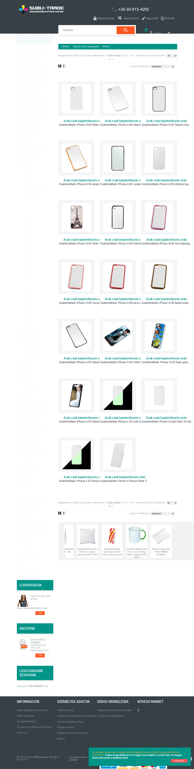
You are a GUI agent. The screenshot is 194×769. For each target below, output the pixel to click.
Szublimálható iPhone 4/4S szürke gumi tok (125, 182)
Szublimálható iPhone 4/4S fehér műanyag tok (84, 122)
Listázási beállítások (139, 64)
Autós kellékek (28, 440)
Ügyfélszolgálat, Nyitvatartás (32, 708)
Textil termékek (28, 348)
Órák (22, 466)
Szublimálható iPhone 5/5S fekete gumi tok (84, 419)
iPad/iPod (28, 218)
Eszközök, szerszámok (33, 143)
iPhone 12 (31, 173)
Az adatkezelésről (26, 719)
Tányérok (24, 355)
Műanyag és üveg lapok (33, 406)
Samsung (27, 227)
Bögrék (23, 131)
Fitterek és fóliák (29, 568)
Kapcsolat (22, 730)
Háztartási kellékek (30, 447)
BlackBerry (28, 251)
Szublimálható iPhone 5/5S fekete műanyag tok (84, 360)
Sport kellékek (28, 434)
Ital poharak (26, 316)
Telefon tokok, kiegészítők (86, 44)
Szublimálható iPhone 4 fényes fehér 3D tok (125, 478)
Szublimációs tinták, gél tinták (33, 92)
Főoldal (65, 44)
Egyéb (25, 307)
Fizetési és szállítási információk (34, 725)
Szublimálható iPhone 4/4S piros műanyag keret (125, 300)
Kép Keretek (26, 374)
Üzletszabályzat (25, 713)
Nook (24, 288)
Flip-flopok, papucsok (32, 513)
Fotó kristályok (28, 381)
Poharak (24, 335)
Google (25, 245)
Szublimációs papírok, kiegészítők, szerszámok (32, 81)
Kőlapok (24, 387)
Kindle (25, 294)
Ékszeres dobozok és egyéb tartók (32, 498)
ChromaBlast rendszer (32, 63)
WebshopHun (41, 754)
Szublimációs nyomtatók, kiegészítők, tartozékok (34, 102)
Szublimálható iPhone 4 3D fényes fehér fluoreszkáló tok (84, 478)
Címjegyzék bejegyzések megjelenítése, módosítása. (78, 713)
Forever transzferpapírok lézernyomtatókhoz (34, 71)
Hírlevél (61, 736)
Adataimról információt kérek (73, 731)
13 (109, 57)
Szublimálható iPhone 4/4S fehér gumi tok (84, 241)
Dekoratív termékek (31, 419)
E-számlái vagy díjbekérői (111, 713)
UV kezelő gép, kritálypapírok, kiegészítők (28, 121)
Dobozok (27, 301)
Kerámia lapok (27, 400)
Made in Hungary (29, 57)
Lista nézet (64, 63)
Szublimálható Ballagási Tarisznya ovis (38, 640)
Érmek (23, 555)
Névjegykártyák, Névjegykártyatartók (31, 548)
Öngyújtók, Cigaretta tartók (35, 490)
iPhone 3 (31, 210)
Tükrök (23, 484)
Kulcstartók (26, 361)
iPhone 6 (31, 192)
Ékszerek (25, 478)
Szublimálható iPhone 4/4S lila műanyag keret (167, 241)
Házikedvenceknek (30, 459)
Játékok (24, 453)
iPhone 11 (31, 167)
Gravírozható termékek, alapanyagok (33, 49)
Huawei (26, 264)
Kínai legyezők (28, 561)
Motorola (27, 270)
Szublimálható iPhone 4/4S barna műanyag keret (167, 300)
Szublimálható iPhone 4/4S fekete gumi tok (125, 241)
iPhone (106, 44)
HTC (24, 258)
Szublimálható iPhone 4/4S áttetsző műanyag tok (125, 122)
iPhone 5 (31, 198)
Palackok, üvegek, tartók (33, 519)
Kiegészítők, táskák (31, 329)
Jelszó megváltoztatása (70, 719)
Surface (26, 282)
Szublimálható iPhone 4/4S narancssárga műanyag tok (84, 182)
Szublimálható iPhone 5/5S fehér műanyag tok (125, 360)
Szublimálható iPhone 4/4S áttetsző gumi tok (167, 182)
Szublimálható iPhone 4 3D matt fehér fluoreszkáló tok (125, 419)
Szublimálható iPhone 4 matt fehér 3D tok (166, 419)
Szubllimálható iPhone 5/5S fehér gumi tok (167, 360)
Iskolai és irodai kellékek (29, 427)
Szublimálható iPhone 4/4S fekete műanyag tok (167, 122)
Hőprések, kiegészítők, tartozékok (33, 111)
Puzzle (23, 368)
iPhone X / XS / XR (36, 179)
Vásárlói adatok (65, 708)
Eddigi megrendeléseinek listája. (114, 708)
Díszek (23, 506)
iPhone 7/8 (32, 186)
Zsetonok (25, 534)
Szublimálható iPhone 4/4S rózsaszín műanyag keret (84, 300)
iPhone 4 (31, 204)
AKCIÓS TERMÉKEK (31, 41)
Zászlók (24, 540)
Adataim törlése (65, 725)
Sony (24, 233)
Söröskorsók (27, 342)
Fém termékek (28, 412)
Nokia (25, 276)
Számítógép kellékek (32, 137)
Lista (64, 511)
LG (23, 239)
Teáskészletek (28, 322)
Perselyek (25, 472)
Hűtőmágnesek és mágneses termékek (31, 527)
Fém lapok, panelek (30, 393)
